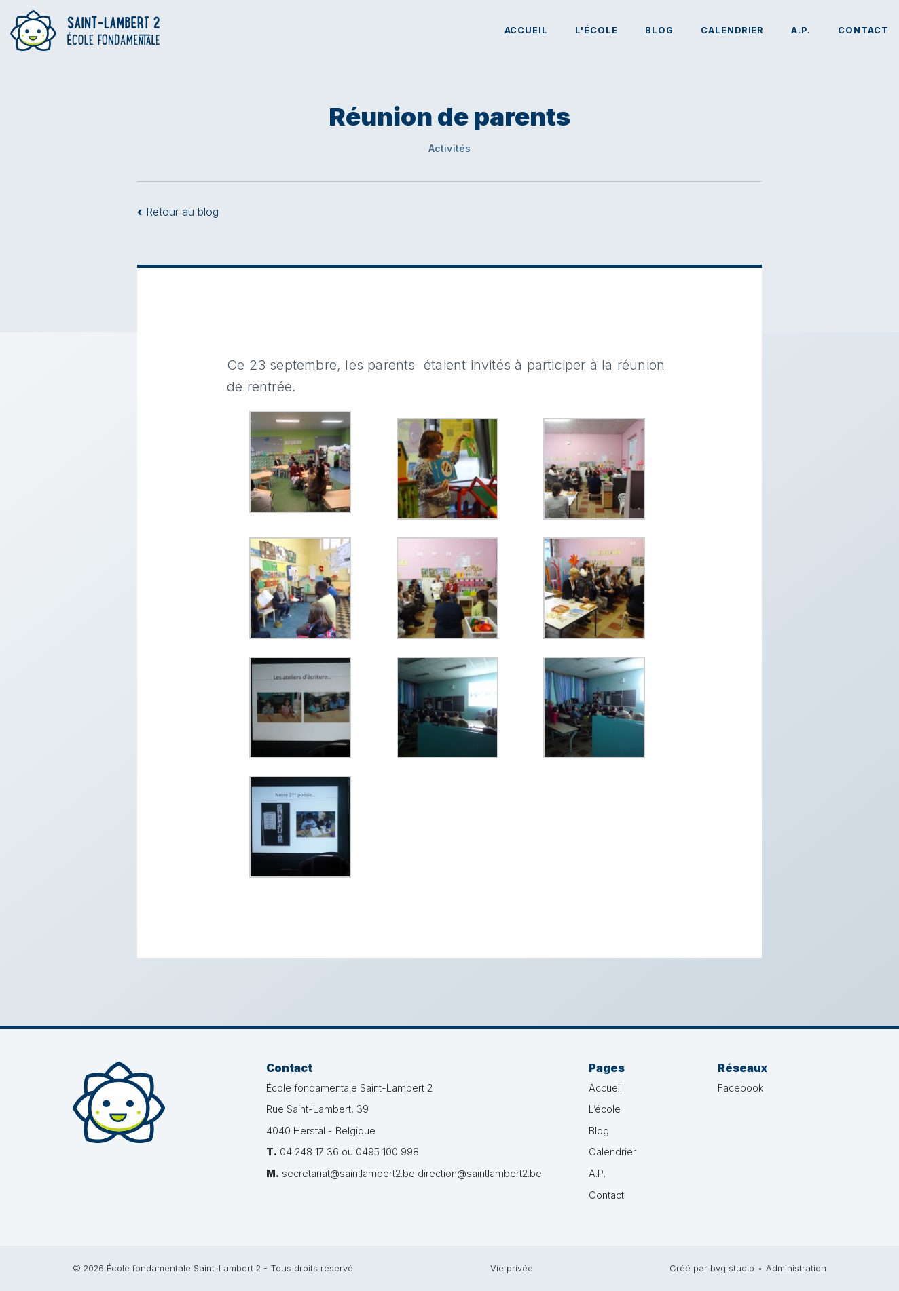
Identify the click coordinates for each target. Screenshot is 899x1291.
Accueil (526, 30)
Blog (659, 30)
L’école (605, 1109)
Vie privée (511, 1268)
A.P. (801, 30)
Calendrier (733, 30)
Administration (796, 1268)
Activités (449, 148)
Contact (863, 30)
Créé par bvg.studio (711, 1268)
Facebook (740, 1088)
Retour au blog (178, 211)
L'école (596, 30)
